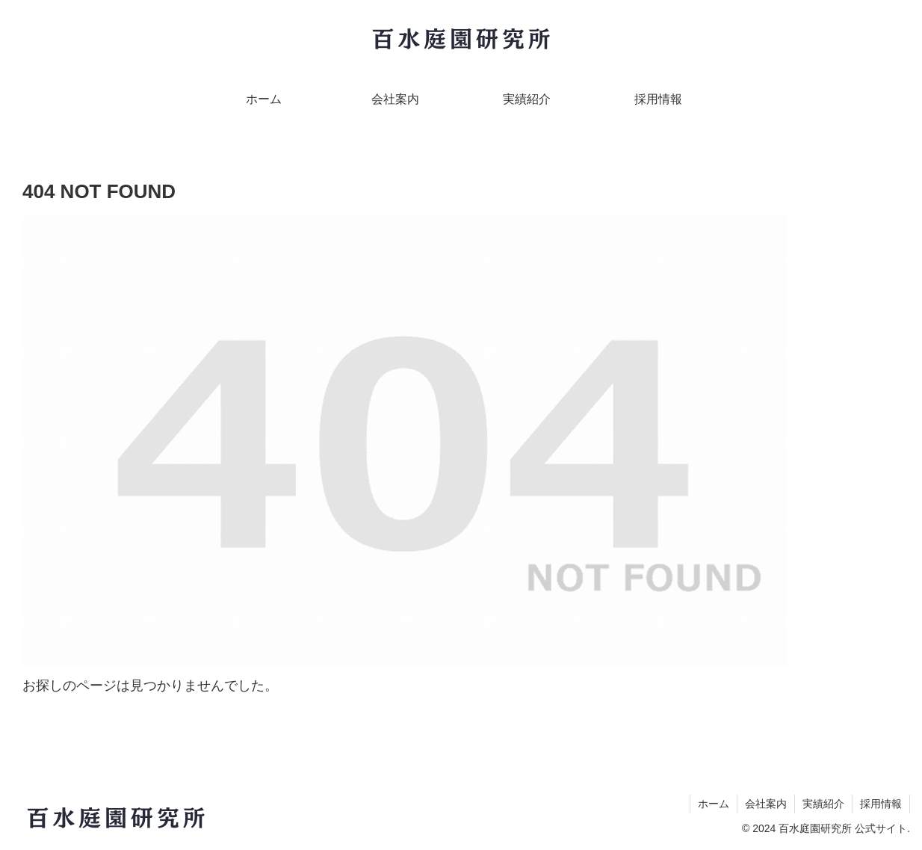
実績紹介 (823, 804)
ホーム (713, 804)
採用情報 (881, 804)
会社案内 (766, 804)
